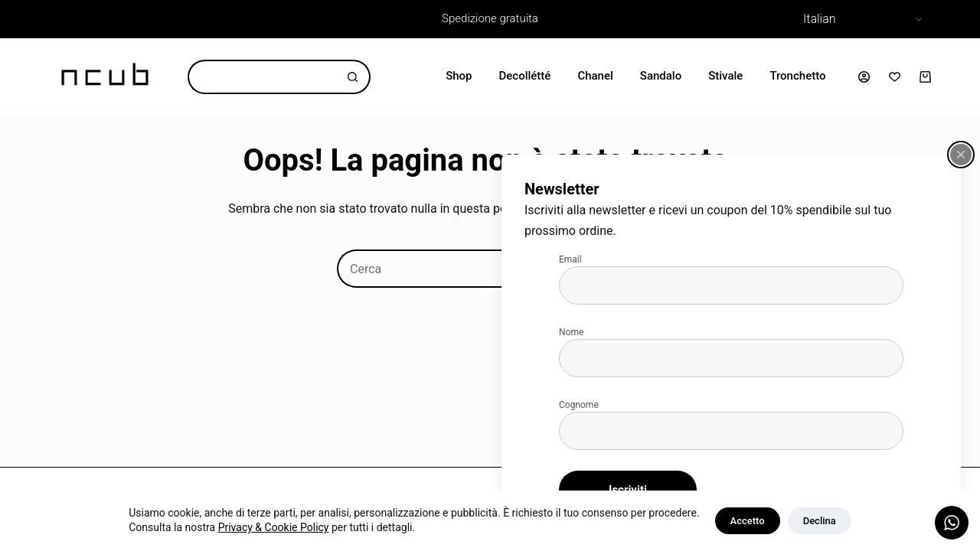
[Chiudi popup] (961, 154)
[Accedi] (864, 77)
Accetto (747, 521)
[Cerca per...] (262, 77)
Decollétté (525, 76)
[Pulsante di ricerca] (353, 77)
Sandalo (660, 76)
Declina (819, 521)
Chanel (594, 76)
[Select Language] (860, 19)
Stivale (725, 76)
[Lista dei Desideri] (894, 77)
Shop (459, 76)
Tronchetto (797, 76)
